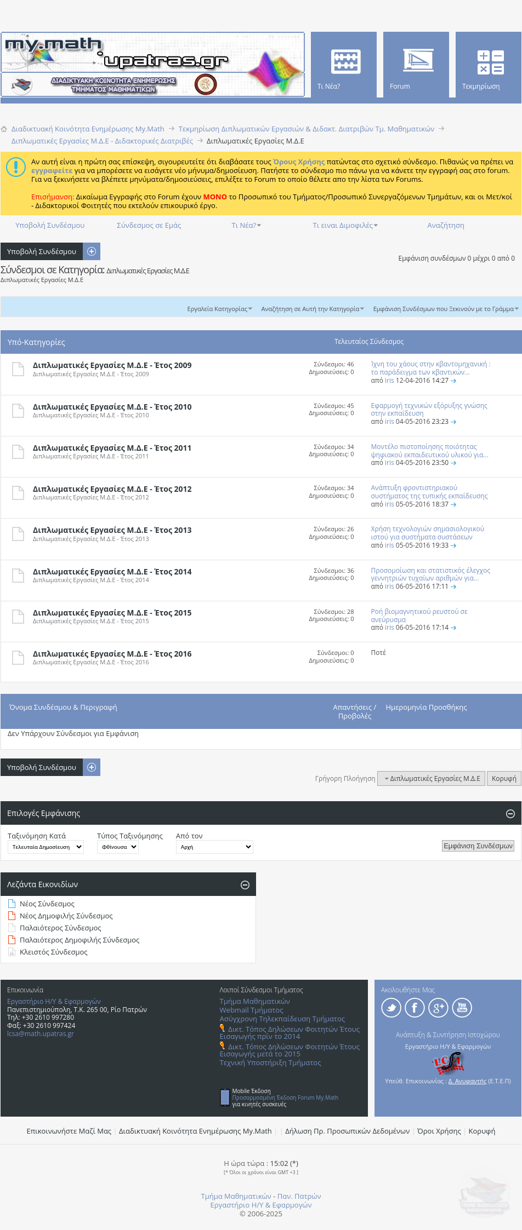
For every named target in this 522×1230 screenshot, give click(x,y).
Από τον (189, 835)
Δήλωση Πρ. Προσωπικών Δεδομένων (347, 1131)
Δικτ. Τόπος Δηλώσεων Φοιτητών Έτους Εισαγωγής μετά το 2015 (290, 1050)
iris (389, 380)
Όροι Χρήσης (439, 1131)
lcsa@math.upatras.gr (40, 1033)
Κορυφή (504, 778)
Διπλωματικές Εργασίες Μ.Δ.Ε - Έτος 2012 (112, 489)
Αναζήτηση (446, 225)
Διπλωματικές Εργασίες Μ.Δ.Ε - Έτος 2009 (112, 365)
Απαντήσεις (352, 707)
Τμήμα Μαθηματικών (255, 1001)
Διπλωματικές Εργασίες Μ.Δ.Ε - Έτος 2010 (112, 406)
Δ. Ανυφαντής (468, 1081)
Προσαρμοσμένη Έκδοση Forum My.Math (285, 1097)
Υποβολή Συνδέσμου (49, 225)
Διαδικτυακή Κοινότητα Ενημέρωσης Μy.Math (195, 1131)
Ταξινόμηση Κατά (37, 835)
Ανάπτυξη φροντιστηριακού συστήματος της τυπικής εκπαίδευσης (429, 492)
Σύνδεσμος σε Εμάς (149, 225)
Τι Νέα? (244, 225)
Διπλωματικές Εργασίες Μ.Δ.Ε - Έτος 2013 (112, 530)
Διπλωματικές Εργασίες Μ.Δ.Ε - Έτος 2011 (112, 447)
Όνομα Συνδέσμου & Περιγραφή (63, 707)
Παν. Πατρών (299, 1196)
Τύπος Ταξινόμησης (130, 835)
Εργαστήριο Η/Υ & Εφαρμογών (54, 1001)
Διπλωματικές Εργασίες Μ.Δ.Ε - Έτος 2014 (112, 571)
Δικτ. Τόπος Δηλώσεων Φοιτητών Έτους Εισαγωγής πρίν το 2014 (290, 1032)
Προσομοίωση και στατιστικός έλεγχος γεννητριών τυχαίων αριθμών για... (431, 574)
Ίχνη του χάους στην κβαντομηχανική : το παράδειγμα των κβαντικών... (431, 368)
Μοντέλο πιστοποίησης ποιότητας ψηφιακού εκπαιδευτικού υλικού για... (430, 450)
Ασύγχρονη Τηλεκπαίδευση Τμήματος (282, 1019)
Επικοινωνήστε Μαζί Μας (69, 1131)
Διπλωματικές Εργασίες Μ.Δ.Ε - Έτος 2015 (112, 612)
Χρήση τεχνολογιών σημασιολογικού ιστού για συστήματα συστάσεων (428, 533)
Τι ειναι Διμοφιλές (343, 225)
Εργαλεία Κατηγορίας (218, 308)
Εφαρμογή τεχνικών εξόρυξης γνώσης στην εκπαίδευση (429, 409)
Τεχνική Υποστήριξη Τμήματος (270, 1062)
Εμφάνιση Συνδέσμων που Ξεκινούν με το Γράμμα (443, 308)
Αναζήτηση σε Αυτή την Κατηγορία (311, 308)
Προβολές (355, 716)
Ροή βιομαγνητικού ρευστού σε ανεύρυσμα (419, 615)
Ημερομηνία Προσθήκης (426, 707)
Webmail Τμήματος (251, 1010)
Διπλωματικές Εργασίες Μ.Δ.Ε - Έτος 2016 (112, 653)
